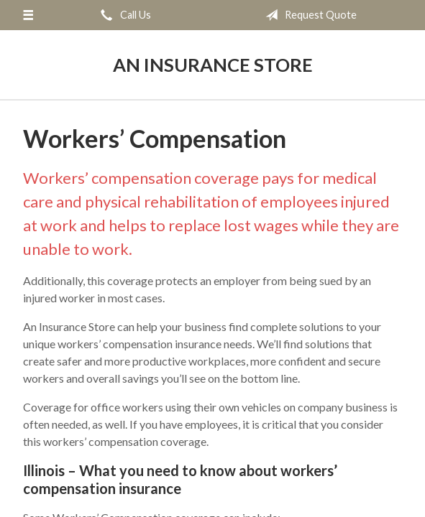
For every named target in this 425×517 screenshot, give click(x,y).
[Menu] (27, 15)
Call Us (123, 15)
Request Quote (308, 15)
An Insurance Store (213, 64)
